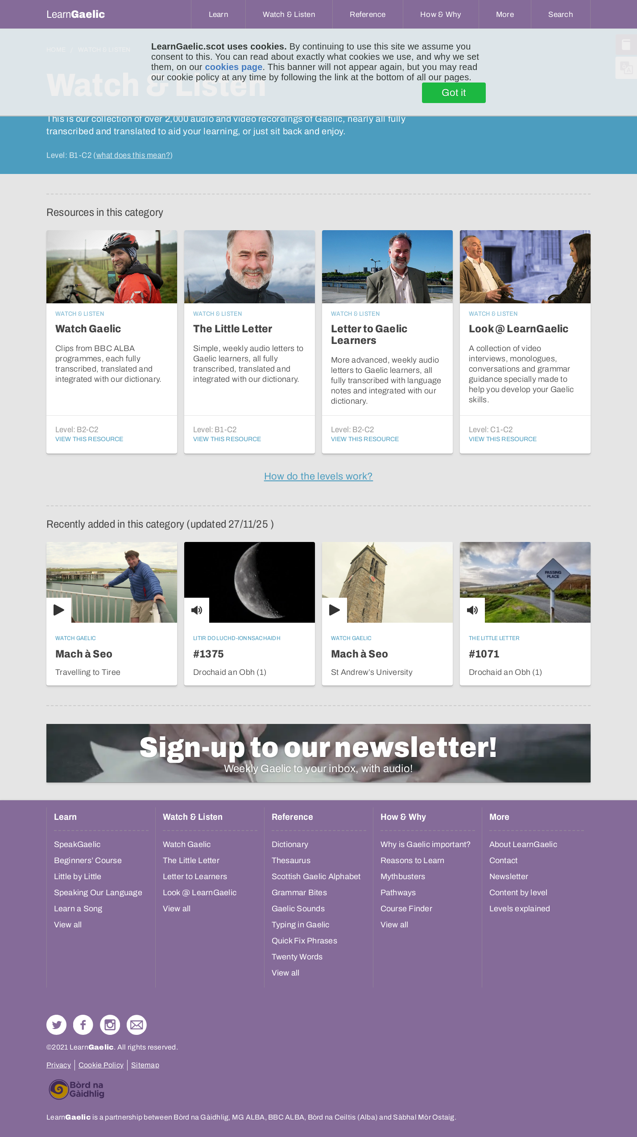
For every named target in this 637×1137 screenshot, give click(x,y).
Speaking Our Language (98, 892)
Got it (454, 92)
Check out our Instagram (110, 1025)
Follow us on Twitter (56, 1025)
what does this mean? (133, 155)
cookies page (233, 67)
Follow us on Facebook (83, 1025)
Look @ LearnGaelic (200, 892)
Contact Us (137, 1025)
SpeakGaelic (77, 844)
